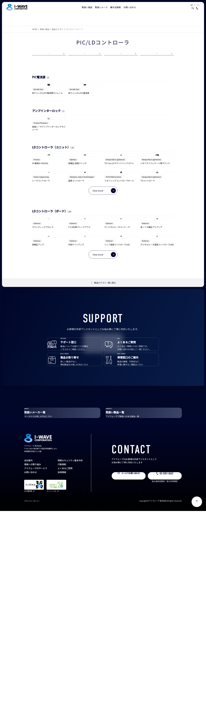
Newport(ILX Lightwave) (115, 257)
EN (191, 7)
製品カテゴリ (57, 29)
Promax (37, 257)
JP (185, 7)
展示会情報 (115, 9)
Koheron (37, 383)
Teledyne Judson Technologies (82, 305)
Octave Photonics (41, 189)
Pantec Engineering (41, 305)
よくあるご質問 (65, 677)
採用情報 (62, 681)
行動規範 (62, 673)
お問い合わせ (129, 9)
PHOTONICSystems (113, 305)
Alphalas (73, 257)
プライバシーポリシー (32, 710)
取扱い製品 (87, 9)
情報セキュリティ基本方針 (70, 669)
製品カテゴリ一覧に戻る (103, 473)
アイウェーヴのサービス (35, 677)
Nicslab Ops (38, 125)
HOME (34, 29)
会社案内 (28, 669)
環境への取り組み (32, 673)
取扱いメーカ (101, 9)
